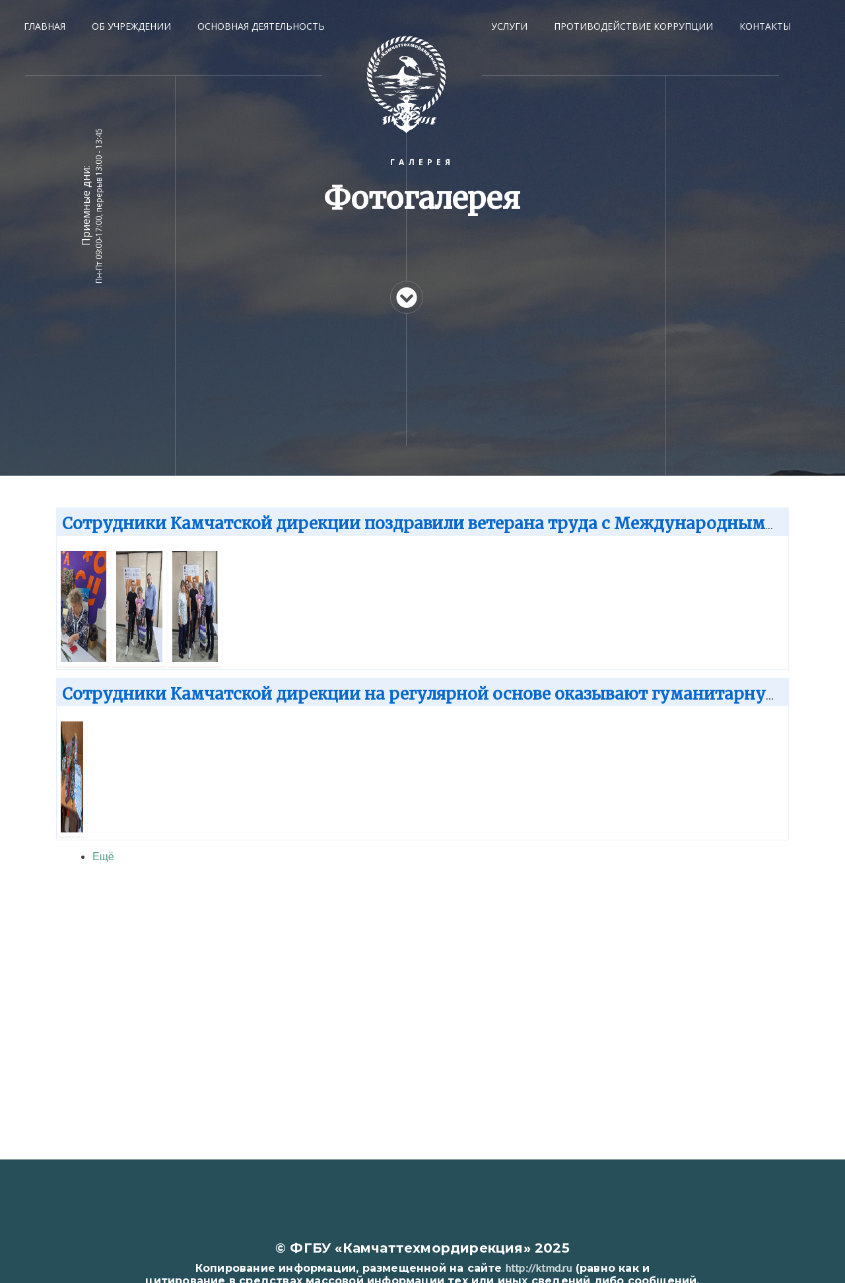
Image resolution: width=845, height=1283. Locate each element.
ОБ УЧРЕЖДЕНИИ (131, 26)
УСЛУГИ (509, 26)
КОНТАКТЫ (765, 26)
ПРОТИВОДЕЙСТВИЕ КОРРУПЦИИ (633, 26)
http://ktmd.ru (539, 1267)
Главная (44, 26)
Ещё (103, 856)
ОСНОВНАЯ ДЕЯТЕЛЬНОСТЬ (261, 26)
